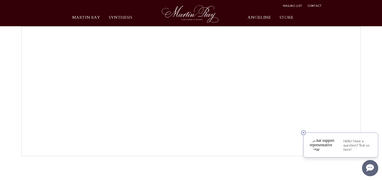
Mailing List (292, 6)
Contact (315, 6)
